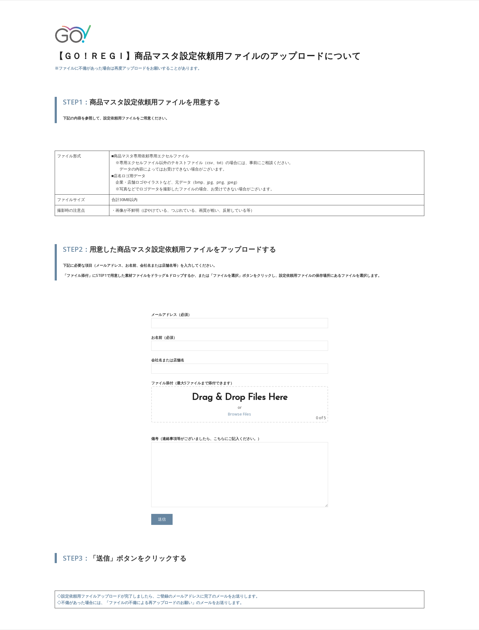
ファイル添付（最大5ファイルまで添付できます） (239, 401)
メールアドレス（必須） (239, 320)
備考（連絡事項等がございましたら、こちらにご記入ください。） (239, 471)
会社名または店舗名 (239, 365)
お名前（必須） (239, 343)
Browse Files (239, 414)
